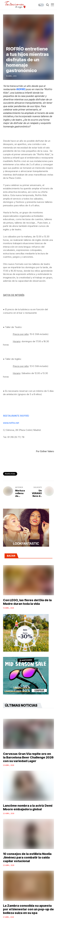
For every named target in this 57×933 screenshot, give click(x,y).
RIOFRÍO (21, 89)
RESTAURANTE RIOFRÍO (16, 415)
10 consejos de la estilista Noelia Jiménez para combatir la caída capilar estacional (27, 857)
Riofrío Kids (10, 474)
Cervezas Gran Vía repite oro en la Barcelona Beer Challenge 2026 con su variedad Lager (28, 757)
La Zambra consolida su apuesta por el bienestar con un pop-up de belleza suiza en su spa (28, 909)
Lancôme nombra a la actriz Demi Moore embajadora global (27, 807)
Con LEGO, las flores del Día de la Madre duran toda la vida (27, 602)
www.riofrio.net (11, 422)
